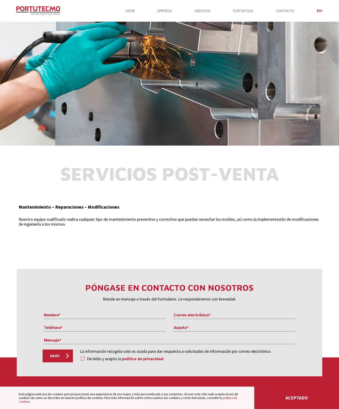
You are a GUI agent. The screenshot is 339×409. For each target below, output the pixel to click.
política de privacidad (142, 358)
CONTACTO (285, 11)
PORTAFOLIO (243, 11)
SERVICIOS (202, 11)
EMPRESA (164, 11)
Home (130, 11)
